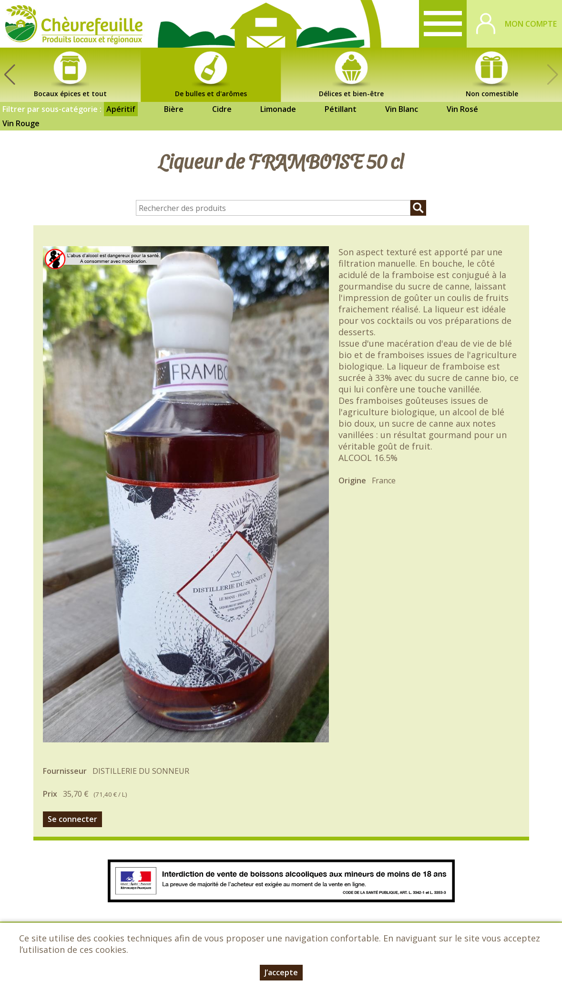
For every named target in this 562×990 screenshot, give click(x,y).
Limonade (278, 109)
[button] (9, 75)
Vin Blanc (401, 109)
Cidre (222, 109)
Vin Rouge (21, 123)
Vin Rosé (462, 109)
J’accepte (281, 972)
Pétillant (341, 109)
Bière (174, 109)
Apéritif (120, 109)
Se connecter (72, 819)
